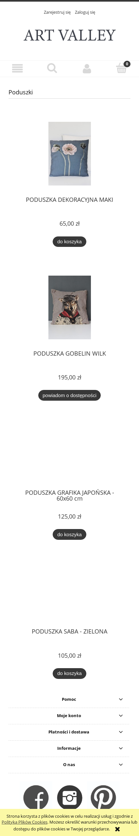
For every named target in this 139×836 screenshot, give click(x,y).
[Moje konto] (87, 68)
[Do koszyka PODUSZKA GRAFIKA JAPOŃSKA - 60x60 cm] (69, 534)
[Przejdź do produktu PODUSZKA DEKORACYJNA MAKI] (69, 153)
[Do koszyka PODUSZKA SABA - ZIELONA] (69, 673)
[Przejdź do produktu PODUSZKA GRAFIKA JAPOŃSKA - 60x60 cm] (69, 453)
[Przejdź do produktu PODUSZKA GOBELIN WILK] (69, 307)
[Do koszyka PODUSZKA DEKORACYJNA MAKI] (69, 241)
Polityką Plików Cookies (24, 822)
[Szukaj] (52, 68)
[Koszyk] (121, 68)
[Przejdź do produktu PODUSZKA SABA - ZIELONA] (69, 593)
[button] (17, 68)
